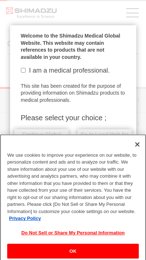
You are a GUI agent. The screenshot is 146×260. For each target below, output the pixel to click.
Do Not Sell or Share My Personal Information (73, 235)
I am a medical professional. (65, 70)
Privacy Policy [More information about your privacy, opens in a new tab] (25, 221)
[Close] (137, 147)
